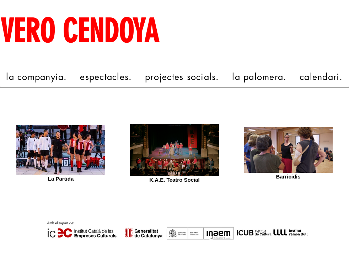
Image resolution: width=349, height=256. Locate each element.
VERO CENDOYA (79, 31)
